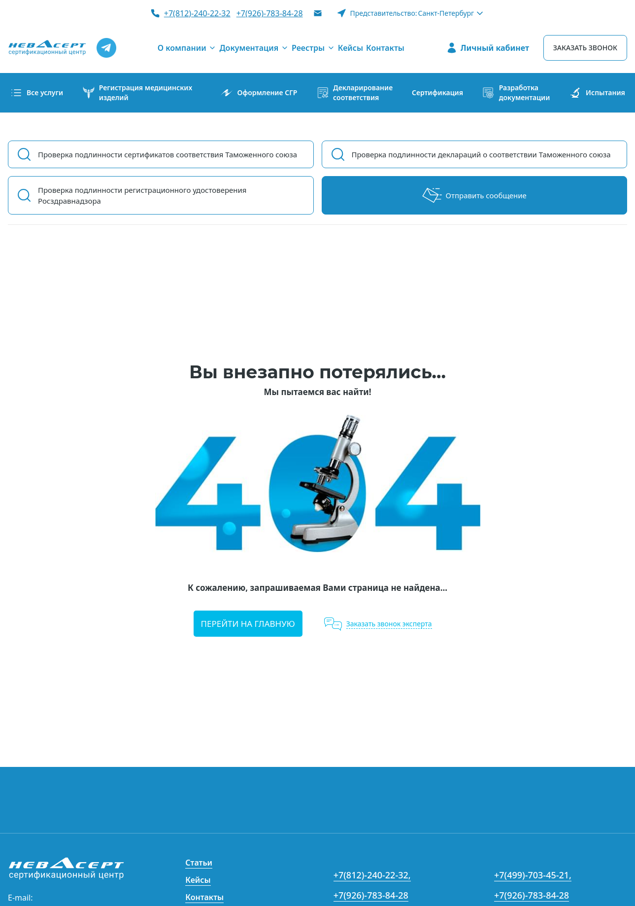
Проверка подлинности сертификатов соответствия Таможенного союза (167, 154)
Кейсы (197, 879)
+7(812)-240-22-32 (197, 13)
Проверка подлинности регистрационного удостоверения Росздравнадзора (142, 195)
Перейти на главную (248, 623)
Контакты (204, 897)
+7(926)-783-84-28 (269, 13)
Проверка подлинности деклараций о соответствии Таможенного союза (481, 154)
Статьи (198, 862)
